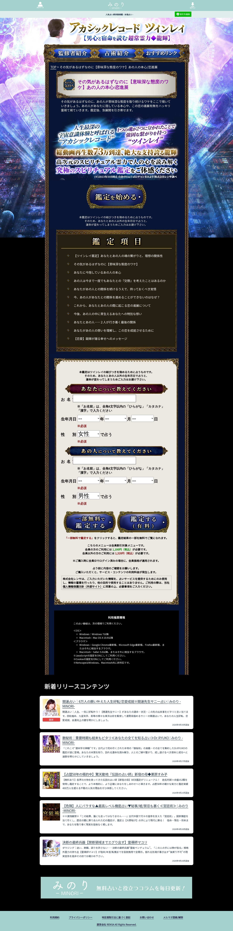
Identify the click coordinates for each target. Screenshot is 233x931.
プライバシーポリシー (80, 917)
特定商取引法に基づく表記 (116, 917)
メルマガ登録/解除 (173, 917)
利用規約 (54, 917)
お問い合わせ (147, 917)
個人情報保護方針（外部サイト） (83, 586)
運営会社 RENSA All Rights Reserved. (116, 924)
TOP (53, 67)
